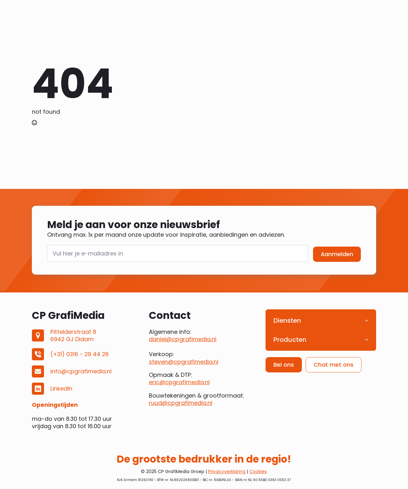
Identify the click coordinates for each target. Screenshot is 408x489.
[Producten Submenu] (368, 339)
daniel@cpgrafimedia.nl (182, 339)
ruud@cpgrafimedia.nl (180, 403)
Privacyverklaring (226, 471)
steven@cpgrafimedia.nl (183, 362)
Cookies (258, 471)
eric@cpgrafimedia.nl (179, 382)
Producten (289, 339)
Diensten (287, 320)
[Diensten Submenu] (368, 320)
